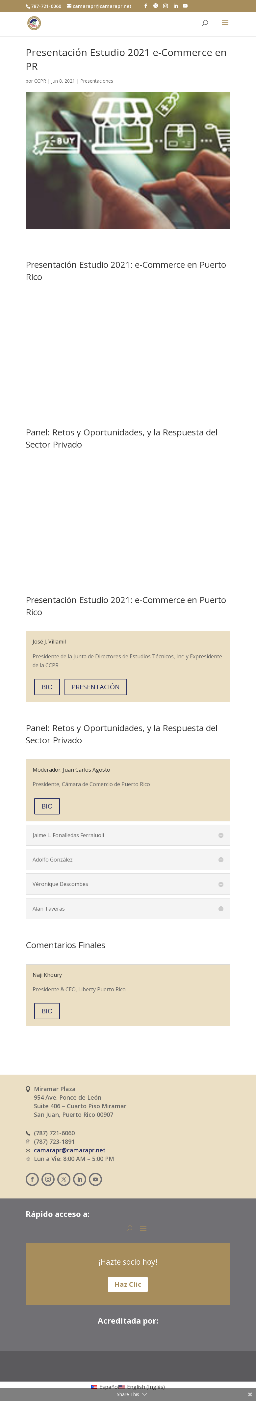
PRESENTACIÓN (96, 686)
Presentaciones (96, 81)
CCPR (40, 81)
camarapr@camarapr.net (70, 1150)
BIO (47, 686)
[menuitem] (105, 1386)
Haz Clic (128, 1284)
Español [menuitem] (109, 1386)
